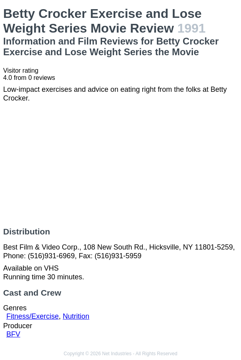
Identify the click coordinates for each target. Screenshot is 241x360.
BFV (13, 334)
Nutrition (76, 316)
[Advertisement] (120, 165)
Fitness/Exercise (32, 316)
